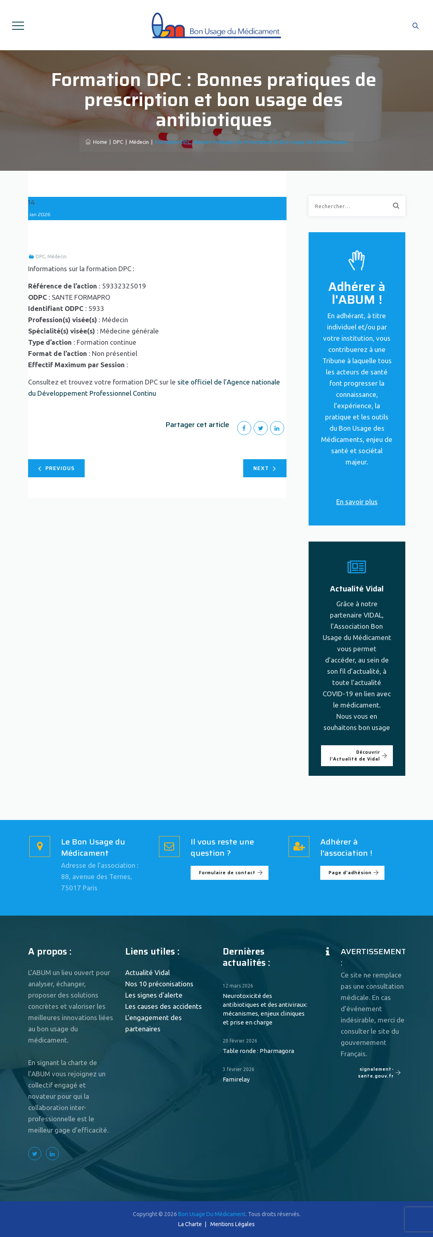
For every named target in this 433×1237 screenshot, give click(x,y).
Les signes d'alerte (154, 995)
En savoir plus (357, 501)
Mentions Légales (232, 1224)
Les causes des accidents (163, 1006)
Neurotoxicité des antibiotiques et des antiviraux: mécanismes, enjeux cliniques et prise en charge (265, 1009)
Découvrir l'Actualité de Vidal (359, 756)
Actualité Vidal (147, 972)
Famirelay (236, 1079)
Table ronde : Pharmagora (258, 1050)
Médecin (57, 256)
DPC (40, 256)
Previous (56, 468)
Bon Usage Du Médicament (212, 1214)
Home (96, 142)
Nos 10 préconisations (159, 984)
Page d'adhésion (354, 872)
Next (264, 468)
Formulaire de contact (231, 872)
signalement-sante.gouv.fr (379, 1073)
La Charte (190, 1224)
